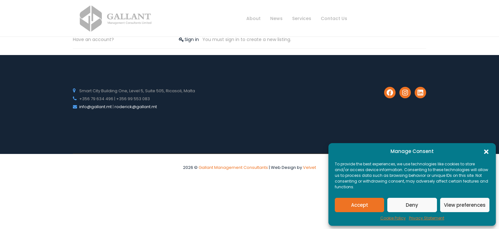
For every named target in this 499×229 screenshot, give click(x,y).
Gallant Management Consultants (233, 167)
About (253, 18)
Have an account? (93, 39)
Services (301, 18)
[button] (486, 151)
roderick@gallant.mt (136, 107)
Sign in (192, 39)
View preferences (465, 205)
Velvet (309, 167)
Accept (359, 205)
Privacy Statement (426, 218)
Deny (412, 205)
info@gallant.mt (95, 107)
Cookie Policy (393, 218)
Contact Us (334, 18)
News (276, 18)
